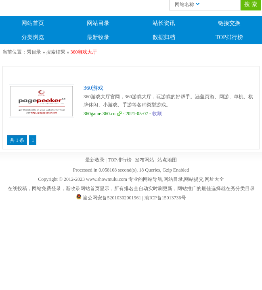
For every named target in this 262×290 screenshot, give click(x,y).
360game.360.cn (99, 113)
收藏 (157, 113)
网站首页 (32, 23)
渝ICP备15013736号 (165, 198)
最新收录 (98, 37)
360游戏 (93, 88)
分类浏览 (32, 37)
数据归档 (164, 37)
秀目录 (34, 52)
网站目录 (98, 23)
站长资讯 (164, 23)
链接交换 (229, 23)
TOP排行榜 (229, 37)
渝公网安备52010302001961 (112, 198)
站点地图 (167, 160)
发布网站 (144, 160)
